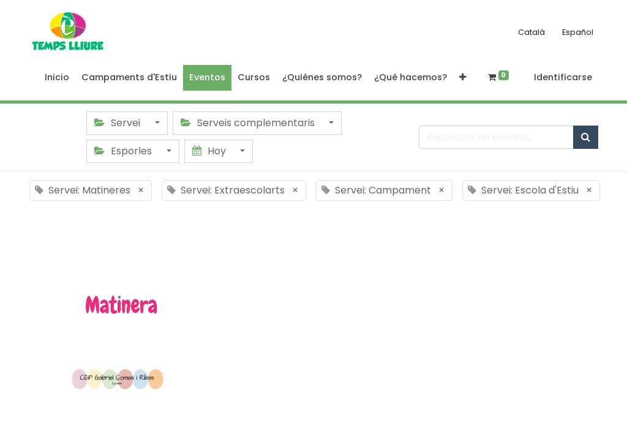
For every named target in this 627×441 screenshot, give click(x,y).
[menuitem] (57, 78)
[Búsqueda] (585, 137)
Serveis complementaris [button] (249, 123)
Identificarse (563, 77)
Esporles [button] (124, 151)
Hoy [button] (210, 151)
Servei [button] (118, 123)
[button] (462, 78)
